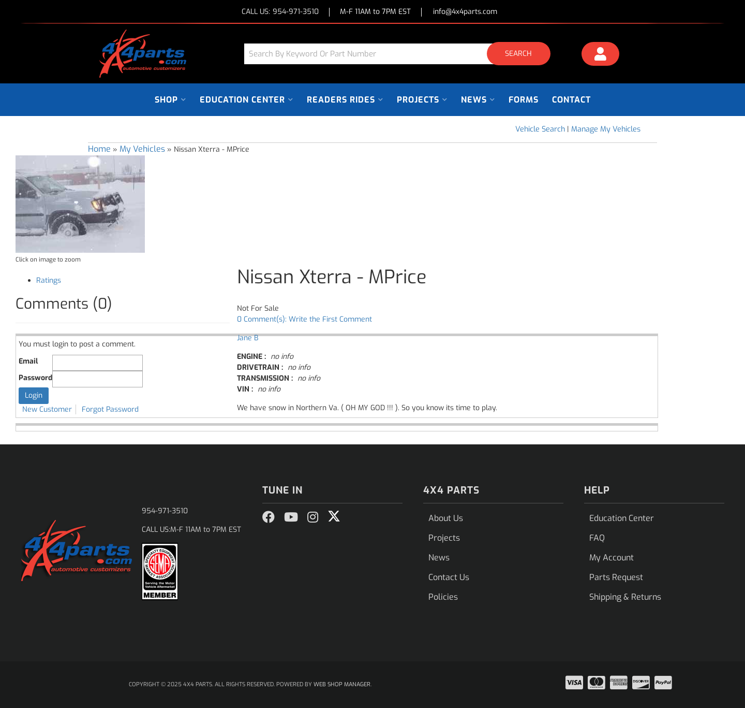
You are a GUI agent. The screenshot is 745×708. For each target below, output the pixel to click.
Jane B (247, 338)
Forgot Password (110, 409)
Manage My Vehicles (605, 129)
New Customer (47, 409)
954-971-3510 (165, 511)
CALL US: (280, 12)
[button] (401, 53)
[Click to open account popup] (600, 55)
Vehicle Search (540, 129)
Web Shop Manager (342, 684)
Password (35, 378)
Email (28, 361)
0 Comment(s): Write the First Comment (304, 319)
